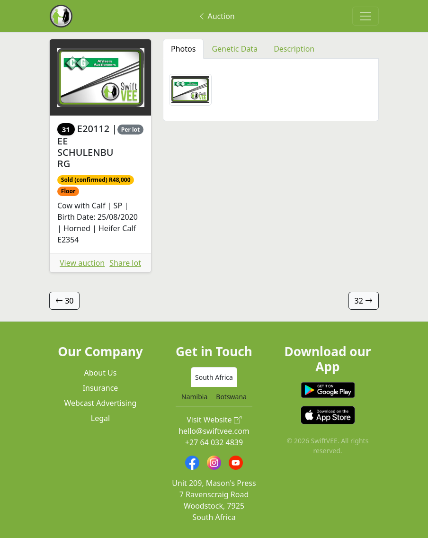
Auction (216, 16)
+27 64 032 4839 (214, 442)
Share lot (125, 263)
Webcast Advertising (100, 403)
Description (294, 49)
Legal (100, 418)
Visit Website (214, 419)
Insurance (100, 388)
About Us (100, 373)
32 (364, 301)
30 (64, 301)
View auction (82, 263)
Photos (183, 49)
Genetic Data (235, 49)
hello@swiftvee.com (214, 431)
